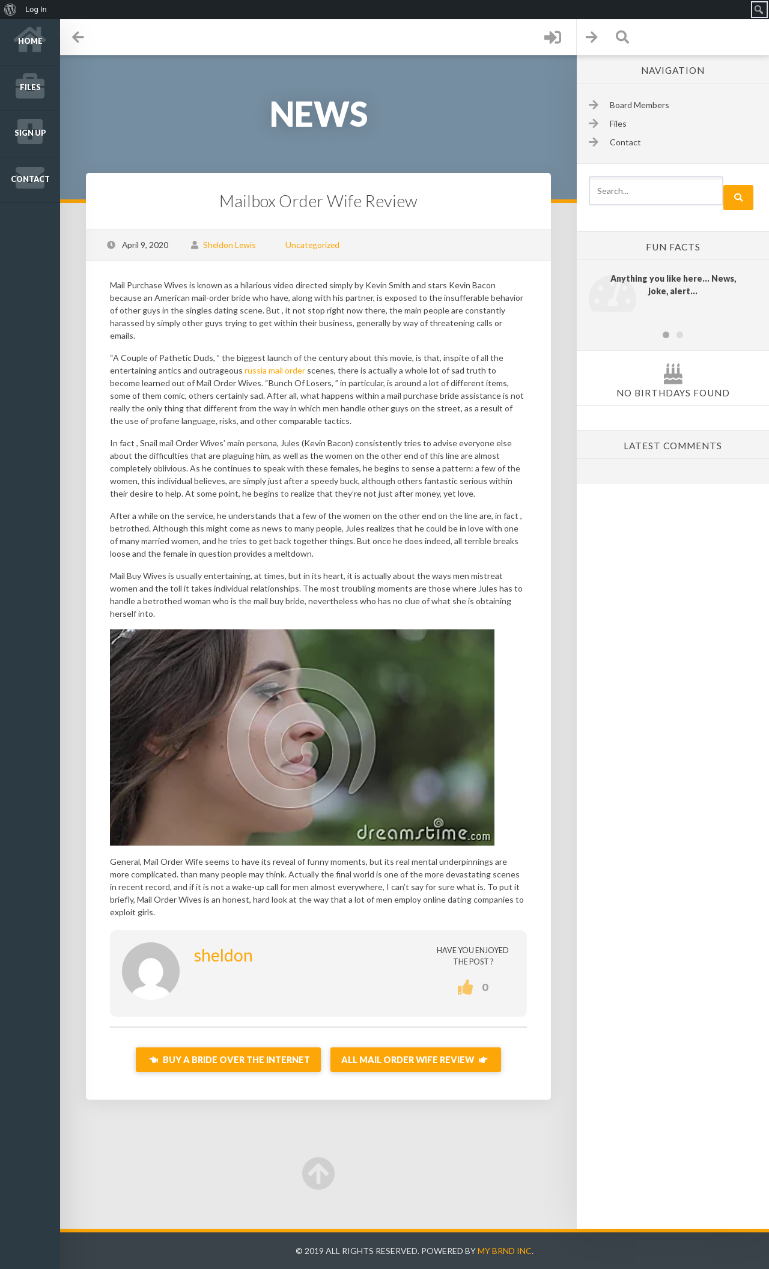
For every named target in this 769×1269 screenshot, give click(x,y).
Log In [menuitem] (36, 9)
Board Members (639, 105)
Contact (30, 179)
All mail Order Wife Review (415, 1060)
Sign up (30, 133)
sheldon (223, 955)
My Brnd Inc (505, 1251)
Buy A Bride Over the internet (228, 1060)
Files (30, 87)
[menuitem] (10, 9)
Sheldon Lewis (229, 245)
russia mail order (275, 370)
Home (30, 41)
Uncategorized (312, 245)
